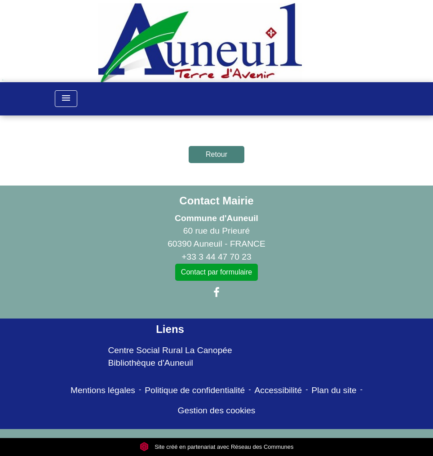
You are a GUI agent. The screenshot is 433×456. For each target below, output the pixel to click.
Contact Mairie (216, 201)
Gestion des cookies (217, 410)
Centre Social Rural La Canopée (170, 350)
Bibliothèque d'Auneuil (150, 362)
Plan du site (333, 390)
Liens (170, 329)
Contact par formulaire (216, 272)
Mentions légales (103, 390)
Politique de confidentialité (195, 390)
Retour (216, 154)
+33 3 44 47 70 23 (216, 256)
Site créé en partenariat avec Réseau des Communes (217, 446)
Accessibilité (278, 390)
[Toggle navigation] (66, 98)
